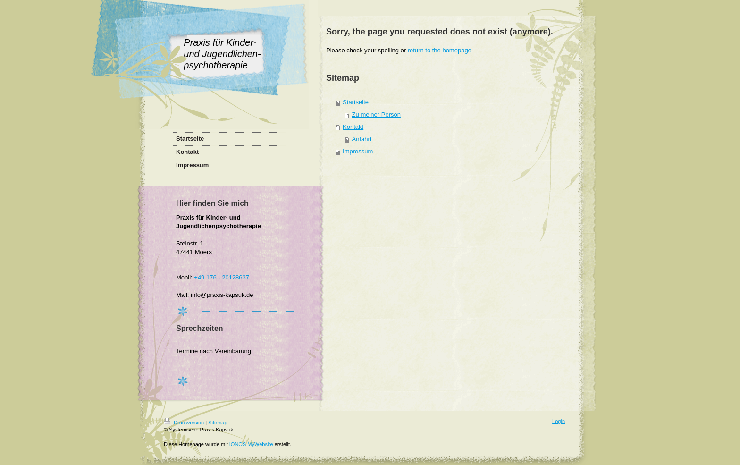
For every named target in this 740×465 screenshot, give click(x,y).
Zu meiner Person (376, 114)
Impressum (358, 151)
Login (558, 421)
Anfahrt (362, 139)
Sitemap (217, 422)
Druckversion (184, 422)
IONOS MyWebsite (251, 444)
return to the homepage (439, 50)
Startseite (356, 102)
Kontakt (353, 126)
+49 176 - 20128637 (221, 277)
